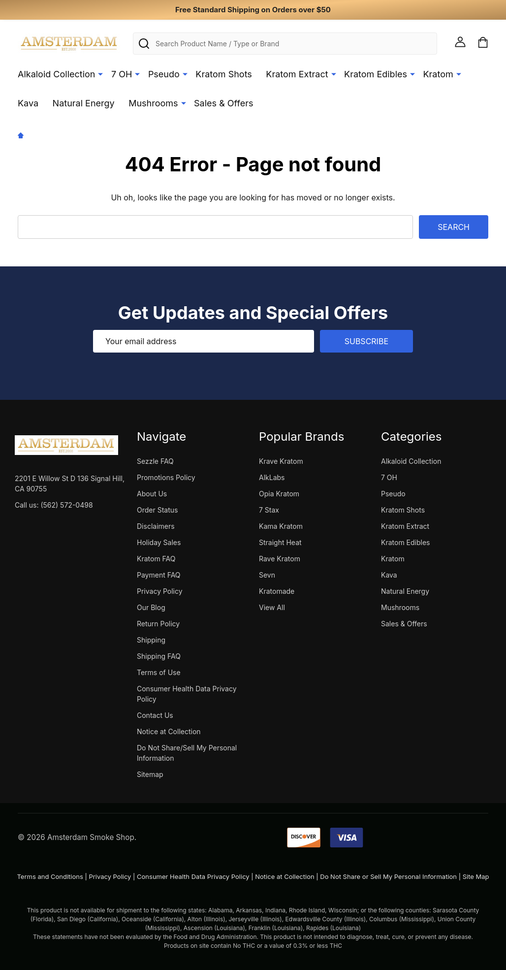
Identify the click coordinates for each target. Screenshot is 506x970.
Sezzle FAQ (155, 461)
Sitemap (150, 774)
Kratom (438, 74)
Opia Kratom (279, 493)
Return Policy (158, 623)
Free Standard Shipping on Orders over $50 (253, 9)
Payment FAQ (159, 575)
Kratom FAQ (156, 558)
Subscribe (366, 341)
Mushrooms (153, 103)
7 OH (121, 74)
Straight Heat (280, 542)
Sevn (267, 575)
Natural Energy (84, 103)
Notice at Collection (169, 731)
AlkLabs (272, 477)
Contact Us (155, 715)
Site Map (476, 876)
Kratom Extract (297, 74)
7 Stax (269, 510)
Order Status (157, 510)
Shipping (151, 640)
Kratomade (276, 591)
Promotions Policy (166, 477)
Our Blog (151, 607)
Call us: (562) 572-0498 (54, 505)
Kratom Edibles (375, 74)
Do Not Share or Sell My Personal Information (388, 876)
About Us (152, 493)
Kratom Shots (223, 74)
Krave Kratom (281, 461)
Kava (28, 103)
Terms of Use (159, 672)
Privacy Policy (160, 591)
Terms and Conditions (50, 876)
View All (272, 607)
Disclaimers (156, 526)
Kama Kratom (281, 526)
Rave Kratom (279, 558)
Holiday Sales (159, 542)
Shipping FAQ (159, 656)
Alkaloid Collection (56, 74)
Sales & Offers (223, 103)
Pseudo (164, 74)
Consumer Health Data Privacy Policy (193, 876)
